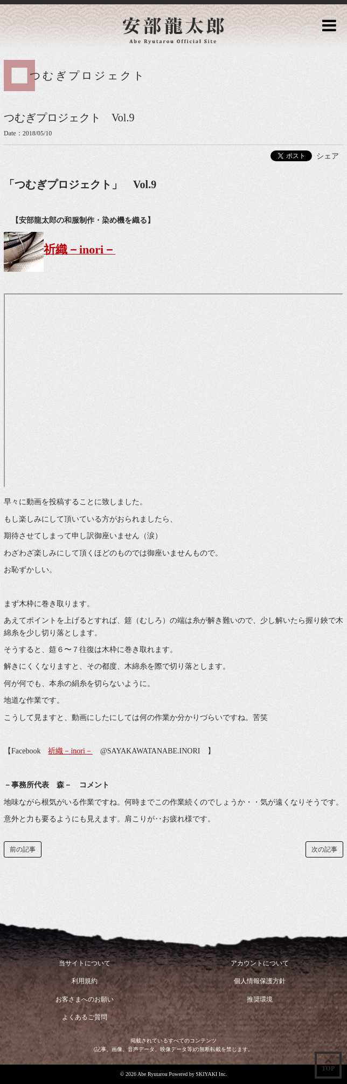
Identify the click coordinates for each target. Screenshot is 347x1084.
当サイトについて (84, 963)
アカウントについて (260, 963)
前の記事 (23, 849)
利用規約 (85, 981)
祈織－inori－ (70, 751)
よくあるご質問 (84, 1017)
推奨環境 (260, 999)
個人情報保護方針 (260, 981)
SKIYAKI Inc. (211, 1074)
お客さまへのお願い (84, 999)
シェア (327, 156)
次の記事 (324, 849)
